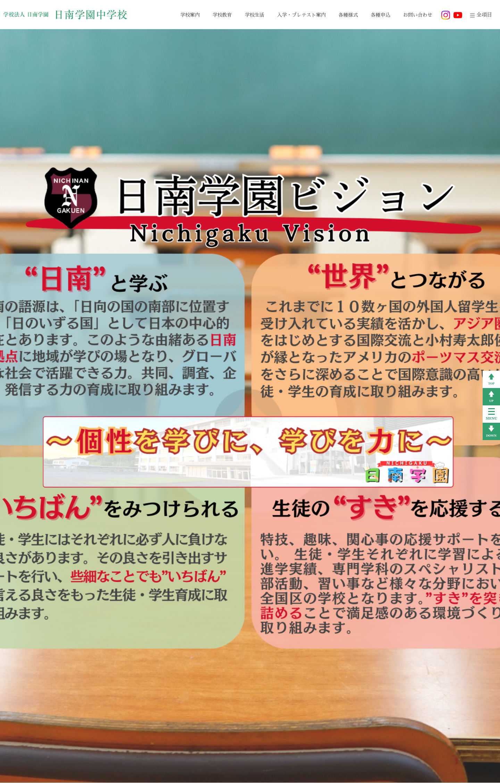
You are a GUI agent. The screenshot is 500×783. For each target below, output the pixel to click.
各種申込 (380, 14)
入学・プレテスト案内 (301, 14)
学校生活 (254, 14)
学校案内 (190, 14)
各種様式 (348, 14)
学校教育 (222, 14)
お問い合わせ (417, 14)
